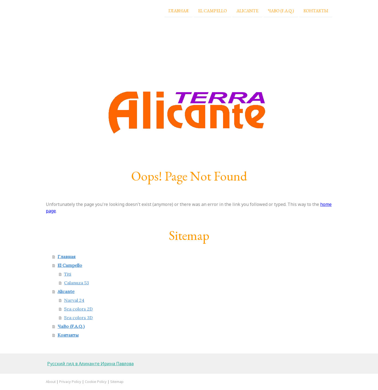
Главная (178, 10)
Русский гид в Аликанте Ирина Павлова (90, 364)
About (51, 381)
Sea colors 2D (78, 309)
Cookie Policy (96, 381)
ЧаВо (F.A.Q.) (281, 10)
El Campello (212, 10)
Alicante (247, 10)
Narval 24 (74, 300)
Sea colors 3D (78, 317)
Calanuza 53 (76, 282)
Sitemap (117, 381)
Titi (67, 274)
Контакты (316, 10)
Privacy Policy (70, 381)
